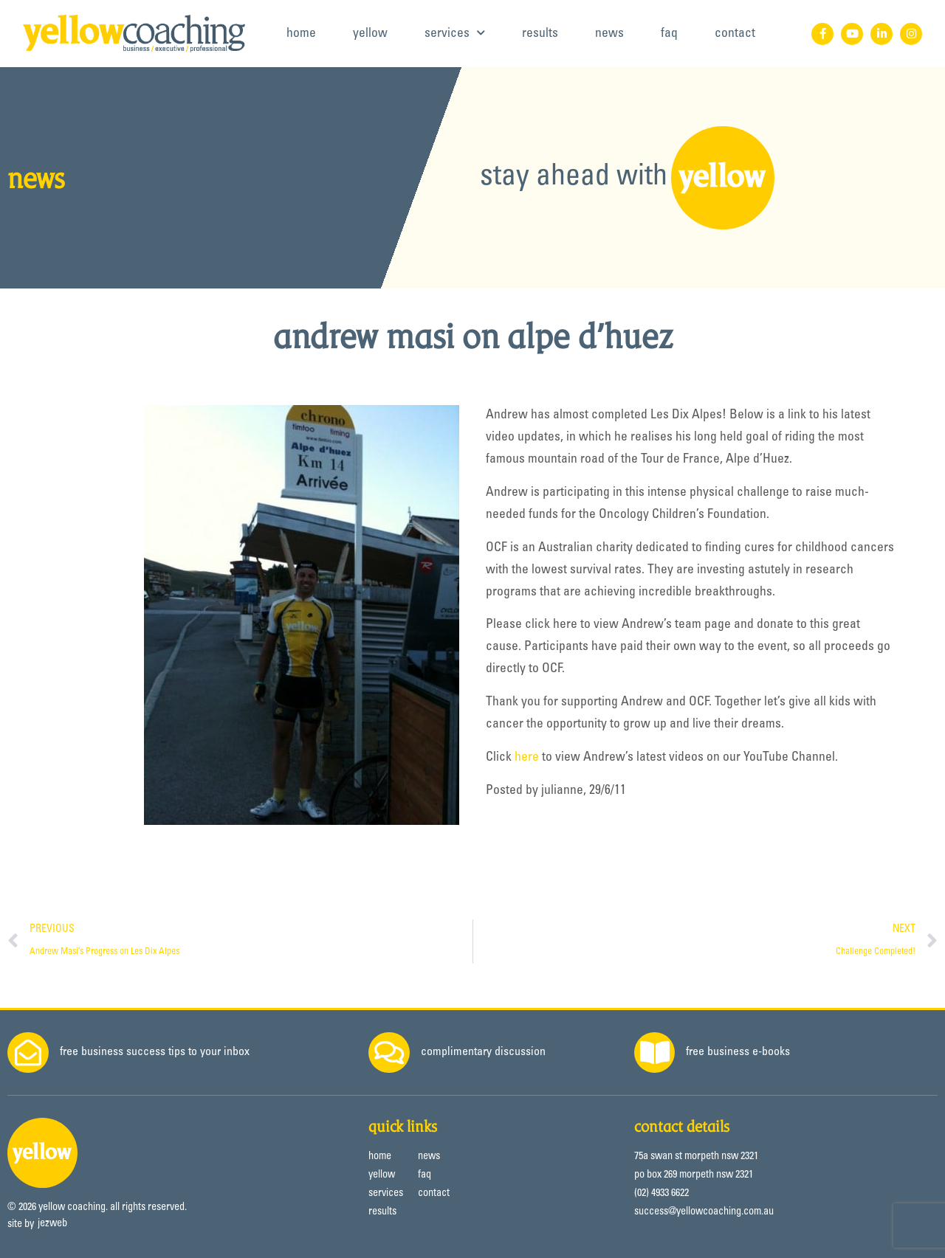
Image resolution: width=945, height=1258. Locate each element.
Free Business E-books (739, 1052)
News (609, 34)
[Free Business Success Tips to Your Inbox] (28, 1053)
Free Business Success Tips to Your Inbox (155, 1052)
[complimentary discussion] (389, 1053)
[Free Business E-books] (655, 1053)
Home (301, 34)
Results (540, 34)
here (527, 757)
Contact (735, 34)
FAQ (669, 34)
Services (455, 33)
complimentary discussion (483, 1052)
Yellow (370, 34)
